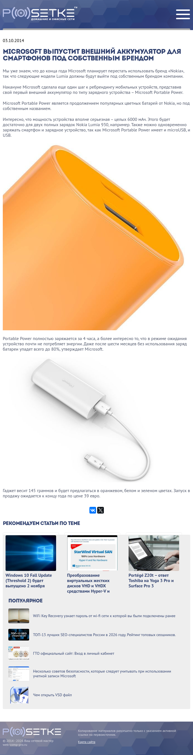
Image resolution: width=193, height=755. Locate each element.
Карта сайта (86, 742)
